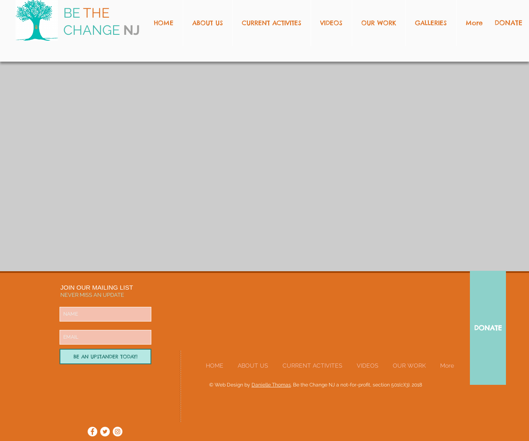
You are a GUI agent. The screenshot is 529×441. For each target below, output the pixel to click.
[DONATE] (488, 328)
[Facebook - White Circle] (92, 431)
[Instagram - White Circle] (117, 431)
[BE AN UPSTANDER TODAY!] (105, 356)
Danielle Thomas (271, 385)
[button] (378, 23)
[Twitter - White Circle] (105, 431)
